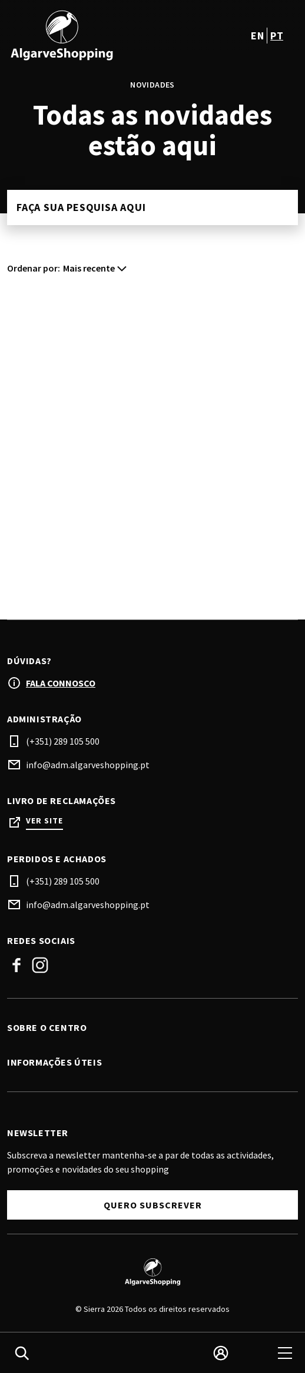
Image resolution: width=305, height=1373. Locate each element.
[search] (22, 1353)
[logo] (80, 35)
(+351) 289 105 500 (63, 741)
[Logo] (152, 1272)
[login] (221, 1353)
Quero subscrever (153, 1205)
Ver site (44, 821)
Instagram (40, 965)
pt (276, 35)
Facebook (16, 965)
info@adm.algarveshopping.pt (88, 765)
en (257, 35)
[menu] (285, 1353)
